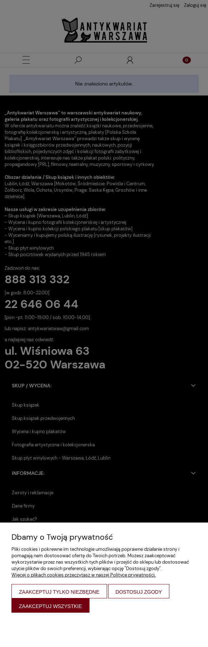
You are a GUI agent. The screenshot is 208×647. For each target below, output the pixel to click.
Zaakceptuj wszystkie (50, 606)
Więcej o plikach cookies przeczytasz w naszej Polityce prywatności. (83, 575)
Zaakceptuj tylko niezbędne (59, 592)
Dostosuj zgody (139, 592)
